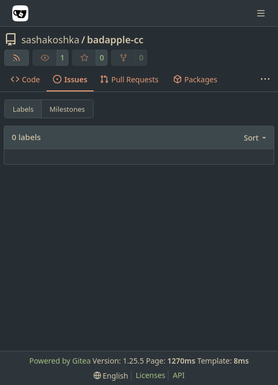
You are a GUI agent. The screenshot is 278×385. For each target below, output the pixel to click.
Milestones (67, 109)
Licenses (151, 375)
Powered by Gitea (60, 361)
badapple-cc (115, 39)
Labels (23, 109)
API (178, 375)
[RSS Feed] (16, 58)
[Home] (20, 13)
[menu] (256, 138)
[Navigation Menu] (262, 13)
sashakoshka (50, 39)
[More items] (265, 79)
